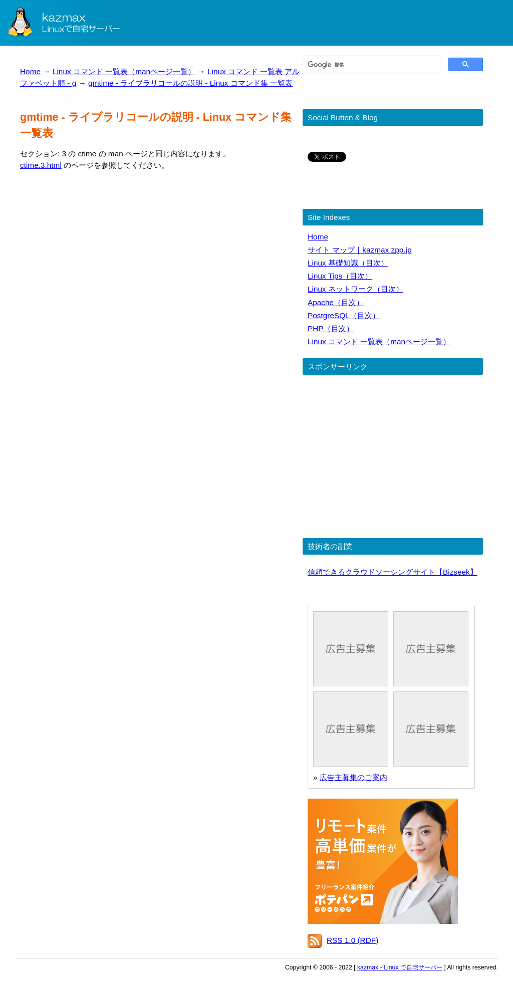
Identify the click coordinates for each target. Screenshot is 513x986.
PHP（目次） (331, 328)
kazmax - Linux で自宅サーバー (399, 967)
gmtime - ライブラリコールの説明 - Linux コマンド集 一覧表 (190, 83)
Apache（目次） (336, 302)
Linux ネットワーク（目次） (355, 289)
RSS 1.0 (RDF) (352, 940)
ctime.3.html (41, 165)
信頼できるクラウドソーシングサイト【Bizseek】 (392, 572)
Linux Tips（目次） (340, 276)
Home (30, 71)
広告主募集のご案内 (353, 777)
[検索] (371, 64)
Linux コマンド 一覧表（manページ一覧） (124, 71)
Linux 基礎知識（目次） (348, 263)
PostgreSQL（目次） (344, 315)
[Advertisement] (104, 268)
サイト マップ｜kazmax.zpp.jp (359, 249)
